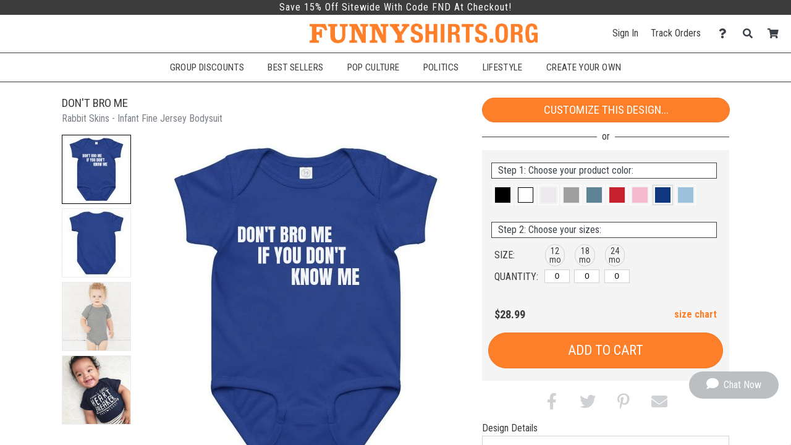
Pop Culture (373, 67)
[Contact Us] (725, 33)
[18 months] (586, 276)
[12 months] (557, 276)
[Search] (751, 33)
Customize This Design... (606, 110)
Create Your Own (583, 67)
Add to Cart (605, 350)
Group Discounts (207, 67)
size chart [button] (695, 314)
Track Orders (676, 33)
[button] (96, 169)
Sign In (625, 33)
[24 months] (617, 276)
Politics (441, 67)
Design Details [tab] (510, 428)
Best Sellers (295, 67)
